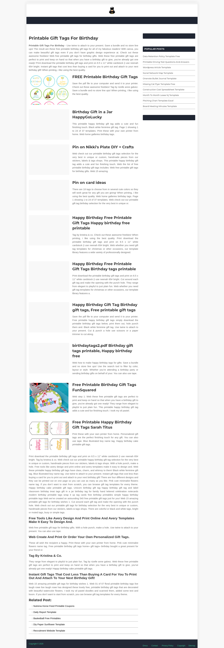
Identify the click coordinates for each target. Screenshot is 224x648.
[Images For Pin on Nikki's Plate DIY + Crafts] (49, 159)
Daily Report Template (44, 612)
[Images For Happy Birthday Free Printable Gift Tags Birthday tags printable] (49, 276)
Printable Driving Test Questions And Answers (166, 62)
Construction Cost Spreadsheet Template (163, 89)
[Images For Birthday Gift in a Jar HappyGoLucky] (49, 124)
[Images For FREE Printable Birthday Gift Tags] (49, 89)
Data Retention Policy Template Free (161, 56)
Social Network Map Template (158, 73)
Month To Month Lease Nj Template (161, 95)
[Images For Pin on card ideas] (49, 195)
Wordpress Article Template (157, 67)
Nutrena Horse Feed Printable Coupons (53, 606)
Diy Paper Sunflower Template (49, 624)
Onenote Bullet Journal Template (159, 78)
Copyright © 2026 (36, 644)
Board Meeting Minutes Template (160, 106)
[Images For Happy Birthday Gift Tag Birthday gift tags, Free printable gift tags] (49, 317)
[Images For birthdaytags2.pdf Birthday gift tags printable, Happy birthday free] (49, 358)
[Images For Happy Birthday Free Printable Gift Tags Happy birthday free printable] (49, 230)
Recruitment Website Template (49, 630)
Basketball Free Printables (47, 618)
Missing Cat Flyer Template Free (159, 84)
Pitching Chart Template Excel (158, 100)
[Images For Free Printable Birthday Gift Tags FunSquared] (49, 397)
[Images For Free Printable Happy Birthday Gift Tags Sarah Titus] (49, 435)
